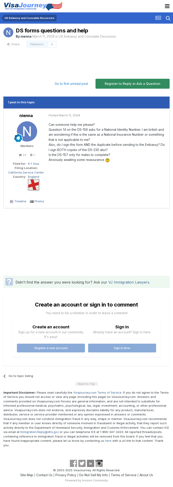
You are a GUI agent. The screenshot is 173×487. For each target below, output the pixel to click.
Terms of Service (124, 475)
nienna (26, 36)
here (108, 440)
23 (22, 155)
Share (13, 44)
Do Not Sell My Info (93, 475)
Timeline (20, 201)
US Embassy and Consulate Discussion (87, 36)
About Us (146, 475)
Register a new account (51, 348)
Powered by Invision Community (86, 480)
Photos (39, 201)
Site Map (26, 475)
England (33, 176)
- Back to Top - (86, 384)
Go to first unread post (71, 84)
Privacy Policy (65, 475)
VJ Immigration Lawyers (128, 282)
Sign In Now (122, 348)
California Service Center (26, 172)
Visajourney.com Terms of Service (97, 392)
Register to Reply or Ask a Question (132, 84)
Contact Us (44, 475)
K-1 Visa (33, 163)
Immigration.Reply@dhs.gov (39, 432)
